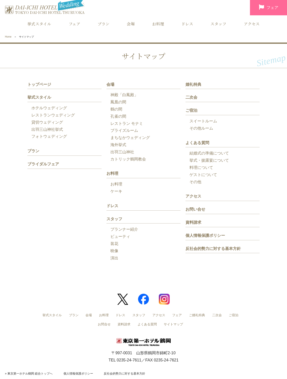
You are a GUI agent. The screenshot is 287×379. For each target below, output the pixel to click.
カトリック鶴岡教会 (128, 159)
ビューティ (120, 236)
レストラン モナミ (126, 123)
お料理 (158, 24)
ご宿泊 (191, 110)
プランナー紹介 (124, 229)
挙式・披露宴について (209, 160)
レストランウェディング (53, 115)
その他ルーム (201, 128)
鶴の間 (116, 109)
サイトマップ (173, 324)
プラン (103, 24)
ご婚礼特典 (197, 315)
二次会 (191, 97)
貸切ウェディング (47, 122)
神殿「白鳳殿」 (124, 95)
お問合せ (104, 324)
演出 (114, 258)
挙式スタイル (39, 24)
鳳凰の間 (118, 102)
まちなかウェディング (130, 137)
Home (8, 36)
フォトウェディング (49, 136)
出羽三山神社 (122, 152)
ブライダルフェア (43, 164)
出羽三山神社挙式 (47, 129)
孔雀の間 (118, 116)
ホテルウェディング (49, 108)
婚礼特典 (193, 84)
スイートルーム (203, 121)
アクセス (252, 24)
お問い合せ (195, 209)
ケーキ (116, 191)
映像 (114, 251)
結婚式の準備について (209, 153)
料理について (201, 167)
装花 (114, 244)
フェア (268, 8)
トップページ (39, 84)
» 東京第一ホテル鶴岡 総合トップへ (29, 373)
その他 (195, 182)
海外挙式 (118, 145)
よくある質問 (197, 143)
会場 (131, 24)
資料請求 (193, 222)
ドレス (187, 24)
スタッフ (218, 24)
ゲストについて (203, 175)
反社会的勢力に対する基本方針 (213, 248)
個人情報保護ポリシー (205, 235)
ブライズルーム (124, 130)
